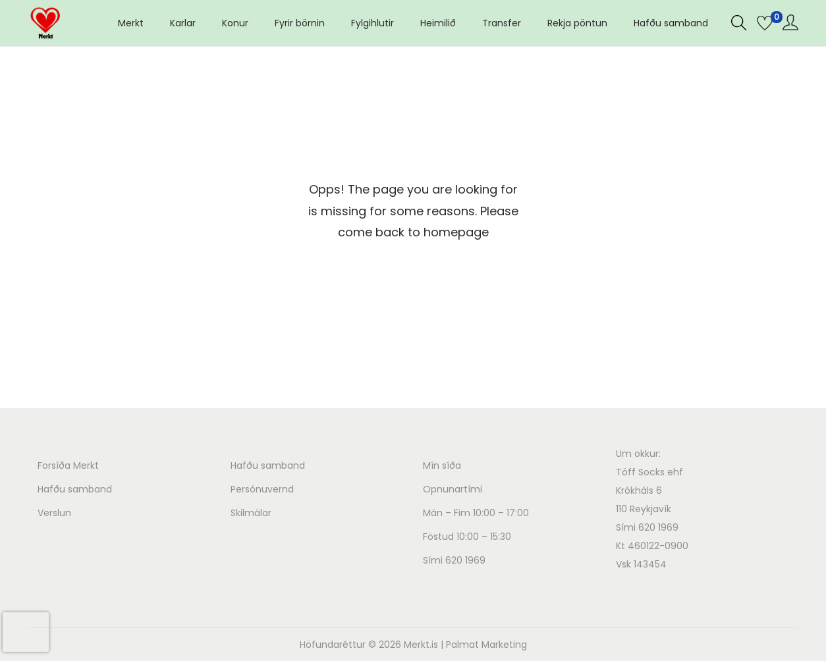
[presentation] (26, 632)
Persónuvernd (262, 489)
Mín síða (442, 465)
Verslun (54, 512)
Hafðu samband (75, 489)
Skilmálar (251, 512)
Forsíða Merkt (68, 465)
